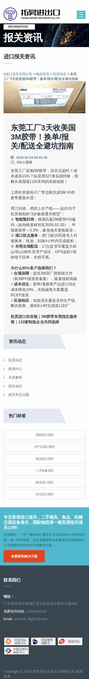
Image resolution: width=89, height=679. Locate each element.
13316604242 (37, 611)
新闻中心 (13, 369)
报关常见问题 (16, 395)
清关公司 (32, 14)
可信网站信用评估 (16, 641)
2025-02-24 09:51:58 (31, 157)
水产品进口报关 (44, 446)
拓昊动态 (60, 74)
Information (19, 26)
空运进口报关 (45, 494)
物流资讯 (42, 74)
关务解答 (13, 377)
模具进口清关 (45, 482)
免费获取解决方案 (24, 556)
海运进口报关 (45, 458)
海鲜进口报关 (45, 435)
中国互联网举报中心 (16, 650)
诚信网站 (70, 641)
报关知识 (13, 386)
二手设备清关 (45, 470)
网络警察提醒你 (43, 641)
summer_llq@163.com (30, 619)
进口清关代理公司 (18, 74)
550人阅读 (24, 162)
